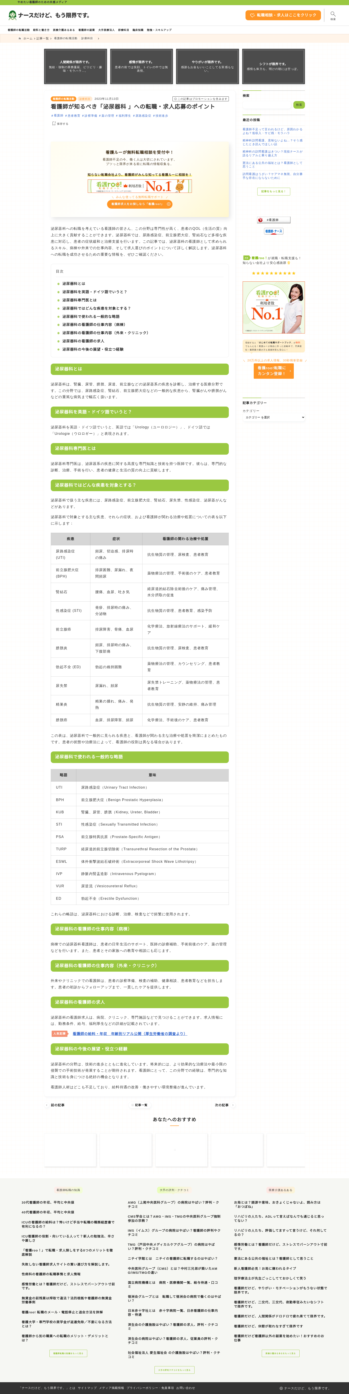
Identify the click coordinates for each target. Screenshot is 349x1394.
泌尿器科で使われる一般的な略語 (91, 319)
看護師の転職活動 (64, 100)
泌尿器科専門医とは (79, 303)
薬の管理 (107, 117)
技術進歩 (162, 117)
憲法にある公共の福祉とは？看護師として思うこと (273, 166)
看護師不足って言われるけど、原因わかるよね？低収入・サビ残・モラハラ (273, 132)
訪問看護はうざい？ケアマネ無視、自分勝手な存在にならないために (273, 177)
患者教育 (74, 117)
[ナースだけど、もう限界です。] (59, 15)
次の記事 (225, 1107)
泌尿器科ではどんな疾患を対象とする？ (96, 311)
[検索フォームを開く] (323, 15)
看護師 (58, 117)
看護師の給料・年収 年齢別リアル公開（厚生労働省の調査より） (130, 1036)
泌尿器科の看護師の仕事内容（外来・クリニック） (106, 336)
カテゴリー (251, 415)
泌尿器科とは (73, 286)
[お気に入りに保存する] (60, 125)
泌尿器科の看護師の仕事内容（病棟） (94, 327)
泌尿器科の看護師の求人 (83, 344)
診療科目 (84, 100)
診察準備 (91, 117)
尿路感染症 (143, 117)
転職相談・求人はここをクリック (267, 15)
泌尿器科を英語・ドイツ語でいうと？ (94, 295)
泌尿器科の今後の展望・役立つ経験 (93, 352)
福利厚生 (125, 117)
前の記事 (54, 1107)
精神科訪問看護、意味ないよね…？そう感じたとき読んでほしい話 (273, 143)
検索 (246, 97)
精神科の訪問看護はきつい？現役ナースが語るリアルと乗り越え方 (273, 154)
